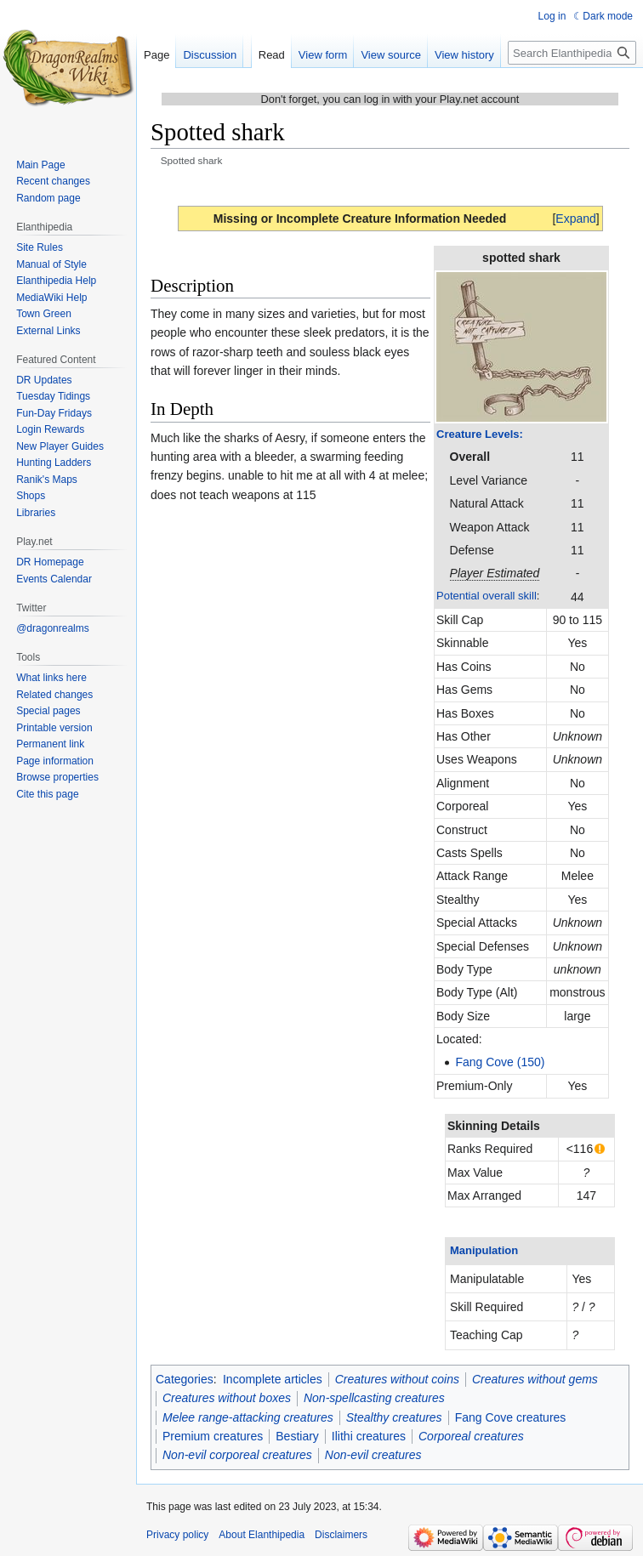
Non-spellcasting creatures (374, 1398)
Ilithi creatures (369, 1436)
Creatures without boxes (226, 1398)
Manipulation (484, 1250)
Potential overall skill (486, 595)
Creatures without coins (397, 1379)
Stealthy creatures (394, 1417)
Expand (575, 218)
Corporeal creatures (471, 1436)
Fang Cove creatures (510, 1417)
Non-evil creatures (373, 1455)
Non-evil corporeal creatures (237, 1455)
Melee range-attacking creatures (247, 1417)
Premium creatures (212, 1436)
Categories (184, 1379)
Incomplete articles (272, 1379)
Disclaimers (341, 1535)
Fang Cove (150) (499, 1062)
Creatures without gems (535, 1379)
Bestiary (297, 1436)
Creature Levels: (479, 434)
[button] (575, 218)
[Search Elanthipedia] (572, 53)
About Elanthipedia (261, 1535)
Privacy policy (177, 1535)
